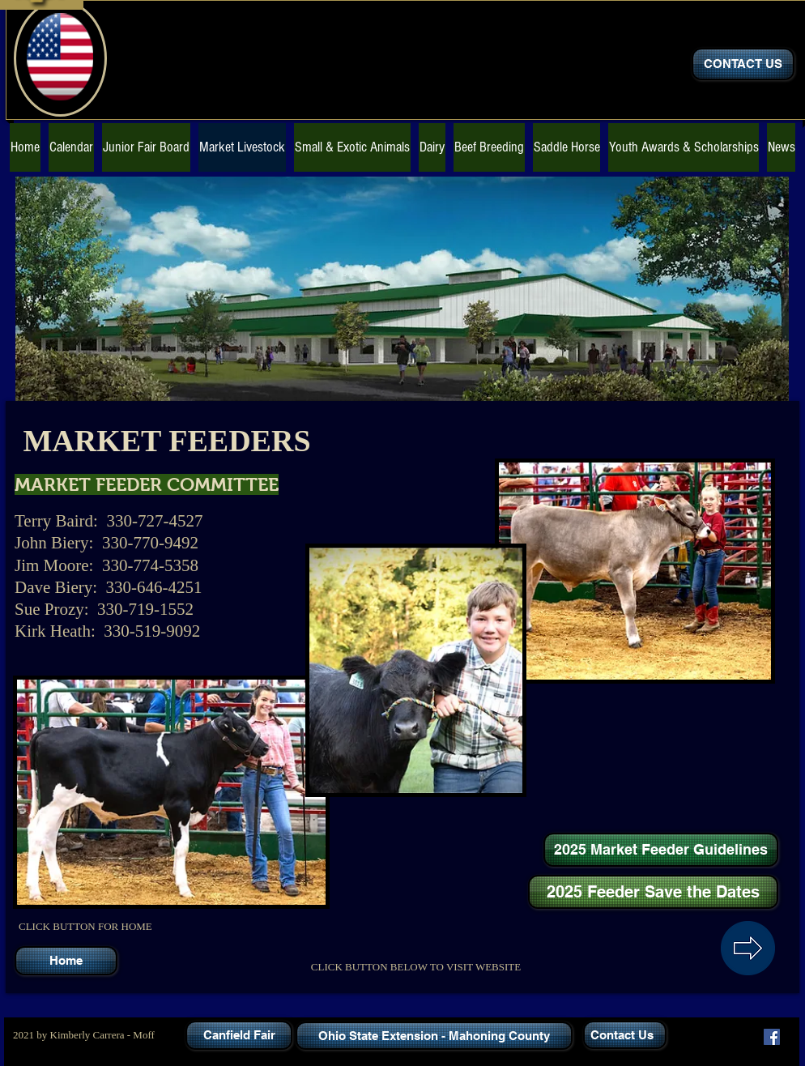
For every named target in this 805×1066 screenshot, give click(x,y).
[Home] (66, 960)
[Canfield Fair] (238, 1035)
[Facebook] (772, 1037)
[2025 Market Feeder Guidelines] (660, 850)
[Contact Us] (625, 1035)
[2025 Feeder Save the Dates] (653, 892)
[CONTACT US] (743, 64)
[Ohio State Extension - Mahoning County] (434, 1035)
